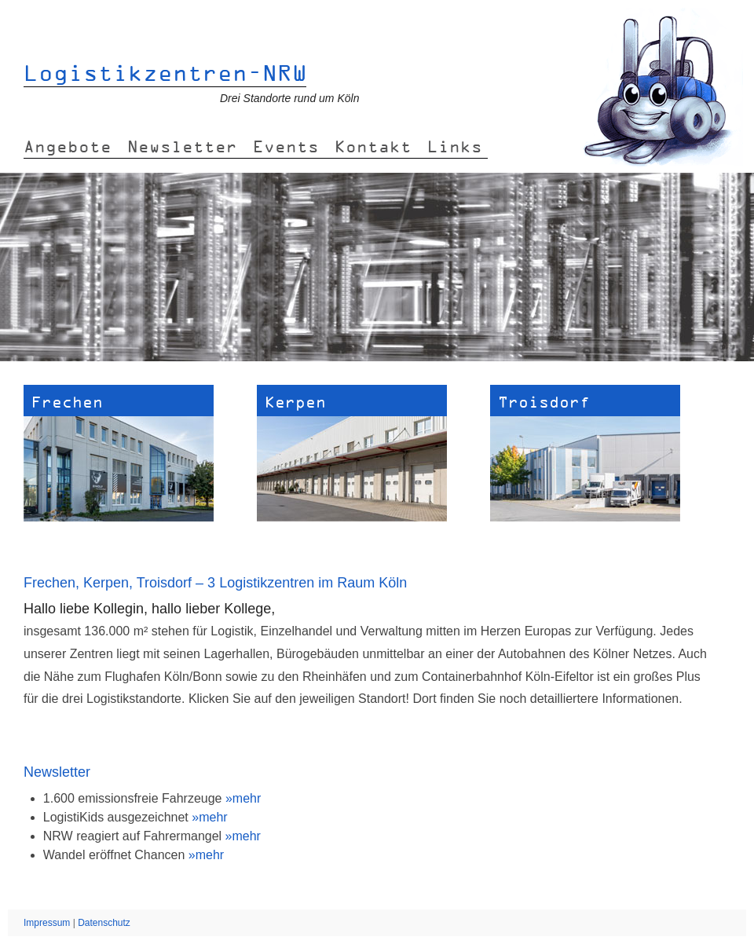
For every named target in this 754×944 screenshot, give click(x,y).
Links (454, 146)
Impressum (47, 922)
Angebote (68, 146)
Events (286, 146)
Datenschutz (104, 922)
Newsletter (182, 146)
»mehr (243, 798)
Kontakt (373, 146)
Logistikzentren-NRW (165, 72)
